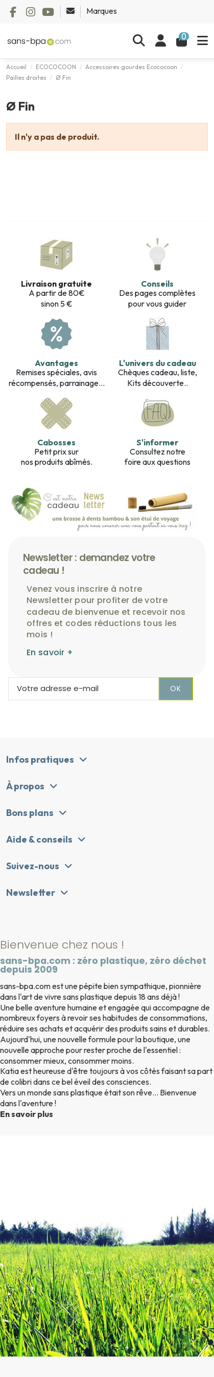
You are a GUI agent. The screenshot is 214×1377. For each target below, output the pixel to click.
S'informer (157, 442)
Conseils (157, 283)
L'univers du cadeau (157, 363)
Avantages (56, 363)
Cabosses (56, 442)
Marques (101, 11)
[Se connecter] (160, 41)
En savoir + (50, 652)
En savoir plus (26, 1114)
